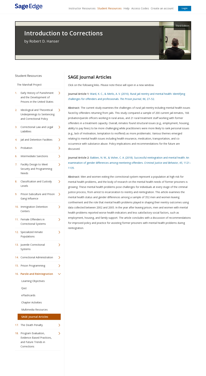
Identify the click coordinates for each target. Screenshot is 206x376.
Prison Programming (33, 265)
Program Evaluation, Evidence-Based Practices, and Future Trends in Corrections (36, 339)
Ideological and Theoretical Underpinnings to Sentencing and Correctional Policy (37, 114)
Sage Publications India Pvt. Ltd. (68, 362)
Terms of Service (124, 362)
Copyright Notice (146, 362)
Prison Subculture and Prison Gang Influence (38, 196)
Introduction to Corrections (63, 33)
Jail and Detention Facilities (36, 139)
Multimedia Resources (34, 309)
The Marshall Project (29, 84)
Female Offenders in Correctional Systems (33, 221)
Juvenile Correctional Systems (33, 247)
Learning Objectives (33, 281)
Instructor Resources (82, 8)
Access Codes (140, 8)
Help (126, 8)
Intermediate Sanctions (34, 156)
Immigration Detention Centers (34, 209)
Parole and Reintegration (37, 274)
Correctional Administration (37, 257)
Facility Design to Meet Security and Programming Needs (36, 169)
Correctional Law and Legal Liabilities (37, 129)
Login (184, 8)
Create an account (162, 8)
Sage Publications (36, 362)
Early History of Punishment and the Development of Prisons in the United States (37, 97)
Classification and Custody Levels (36, 184)
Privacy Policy (167, 362)
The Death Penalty (32, 325)
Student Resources (109, 8)
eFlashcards (28, 295)
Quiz (24, 288)
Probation (26, 148)
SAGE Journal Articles (34, 316)
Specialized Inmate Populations (32, 234)
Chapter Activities (31, 302)
